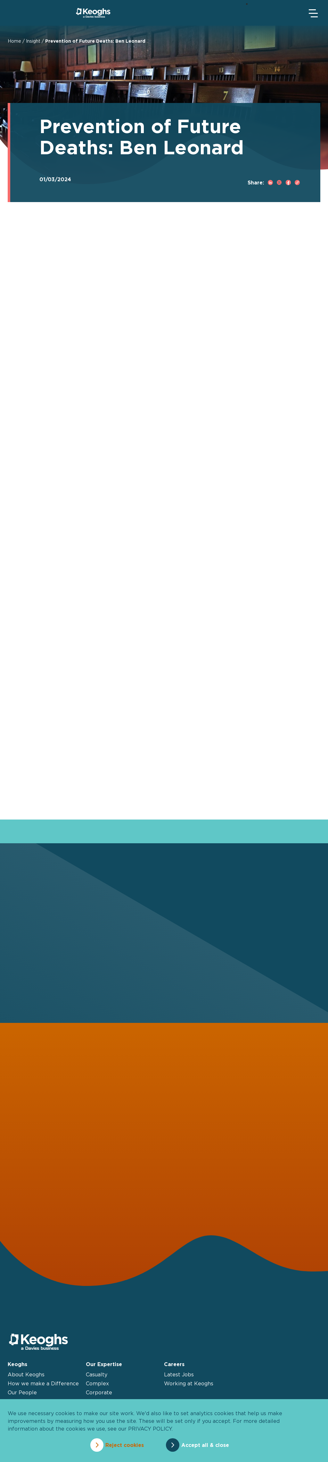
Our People (22, 1393)
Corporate (99, 1393)
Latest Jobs (179, 1375)
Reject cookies (123, 1445)
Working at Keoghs (188, 1384)
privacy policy (150, 1429)
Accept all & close (206, 1445)
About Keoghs (26, 1375)
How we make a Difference (43, 1384)
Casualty (96, 1375)
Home (14, 40)
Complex (97, 1384)
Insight (33, 40)
